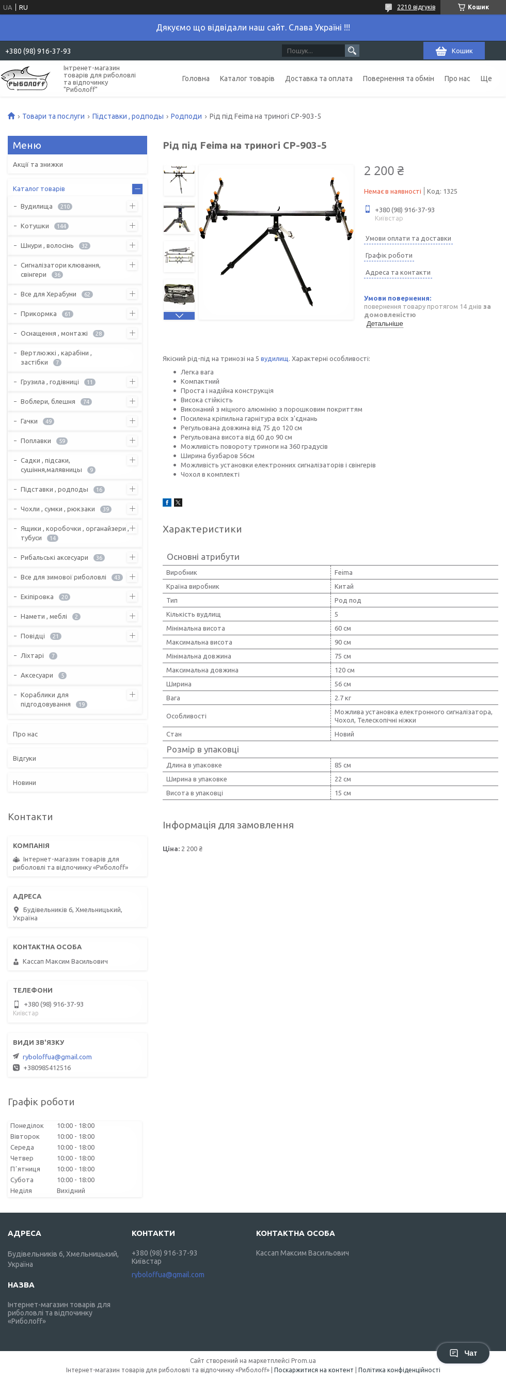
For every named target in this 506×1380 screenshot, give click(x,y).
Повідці (33, 635)
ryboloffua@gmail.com (57, 1056)
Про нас (457, 78)
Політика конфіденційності (399, 1370)
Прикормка (39, 313)
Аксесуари (37, 675)
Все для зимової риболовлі (63, 577)
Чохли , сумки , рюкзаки (58, 508)
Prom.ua (303, 1360)
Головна (196, 78)
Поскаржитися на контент (314, 1370)
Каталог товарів (247, 78)
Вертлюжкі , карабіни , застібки (56, 357)
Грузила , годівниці (50, 381)
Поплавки (36, 440)
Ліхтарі (32, 655)
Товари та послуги (53, 116)
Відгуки (24, 758)
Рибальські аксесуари (54, 557)
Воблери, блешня (48, 401)
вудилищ (275, 358)
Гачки (29, 421)
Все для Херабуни (48, 293)
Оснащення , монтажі (54, 333)
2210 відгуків (416, 7)
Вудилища (37, 206)
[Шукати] (352, 50)
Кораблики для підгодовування (46, 699)
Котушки (35, 225)
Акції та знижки (38, 164)
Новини (24, 782)
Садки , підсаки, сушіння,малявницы (51, 465)
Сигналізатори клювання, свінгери (61, 269)
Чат (463, 1353)
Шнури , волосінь (47, 245)
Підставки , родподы (128, 116)
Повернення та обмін (398, 78)
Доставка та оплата (319, 78)
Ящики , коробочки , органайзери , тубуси (75, 533)
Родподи (186, 116)
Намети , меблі (44, 616)
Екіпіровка (37, 596)
